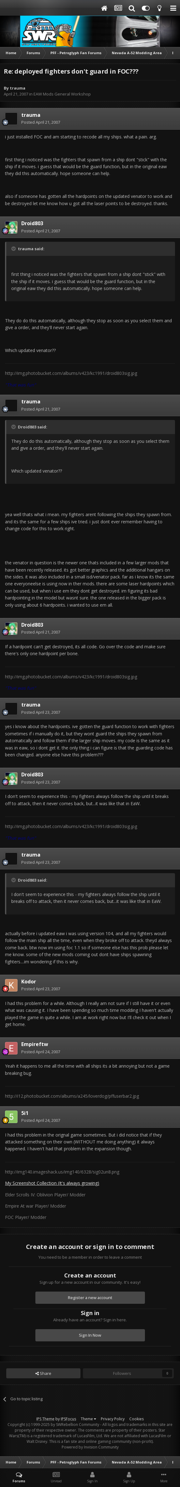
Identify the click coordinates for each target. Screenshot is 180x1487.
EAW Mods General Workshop (62, 94)
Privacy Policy (113, 1419)
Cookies (136, 1419)
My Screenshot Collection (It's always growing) (52, 1183)
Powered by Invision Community (90, 1447)
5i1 (24, 1113)
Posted (40, 122)
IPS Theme (45, 1419)
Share (43, 1373)
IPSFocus (68, 1419)
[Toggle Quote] (14, 248)
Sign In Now (90, 1335)
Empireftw (34, 1044)
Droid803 (32, 223)
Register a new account (90, 1297)
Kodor (28, 981)
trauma (17, 88)
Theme (88, 1419)
